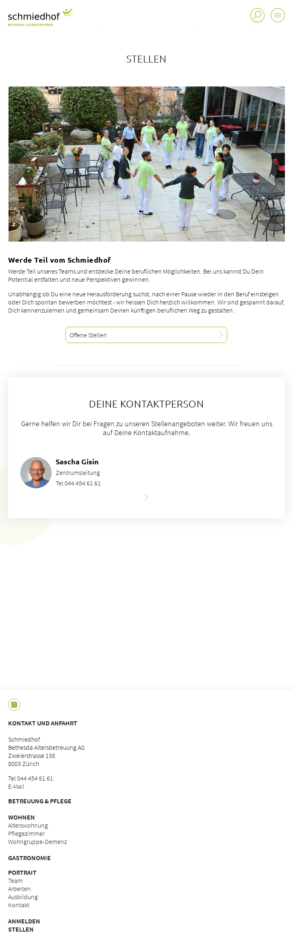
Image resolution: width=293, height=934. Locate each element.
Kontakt (18, 905)
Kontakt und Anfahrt (42, 723)
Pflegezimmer (26, 833)
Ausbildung (23, 897)
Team (15, 880)
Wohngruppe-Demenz (37, 841)
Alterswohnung (28, 825)
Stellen (21, 929)
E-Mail (16, 786)
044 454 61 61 (35, 778)
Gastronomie (29, 858)
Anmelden (24, 921)
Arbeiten (19, 888)
